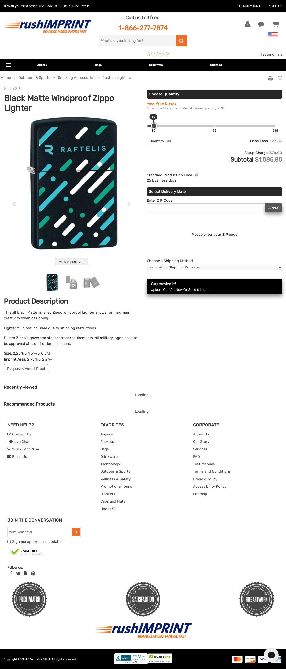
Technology (110, 464)
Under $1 (216, 65)
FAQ (196, 456)
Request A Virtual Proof (26, 368)
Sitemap (200, 494)
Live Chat (19, 441)
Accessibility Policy (209, 486)
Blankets (107, 494)
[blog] (25, 573)
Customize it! (214, 287)
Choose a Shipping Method (170, 261)
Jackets (107, 441)
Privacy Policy (205, 479)
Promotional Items (116, 486)
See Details (81, 6)
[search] (137, 40)
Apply (273, 208)
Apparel (42, 65)
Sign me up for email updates (37, 542)
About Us (201, 434)
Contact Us (19, 434)
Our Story (201, 441)
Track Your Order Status (260, 6)
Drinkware (156, 65)
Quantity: (157, 141)
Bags (98, 65)
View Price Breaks (161, 103)
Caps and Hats (112, 501)
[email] (40, 532)
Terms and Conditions (212, 471)
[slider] (154, 126)
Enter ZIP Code (159, 200)
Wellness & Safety (115, 479)
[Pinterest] (33, 573)
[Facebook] (11, 573)
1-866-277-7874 (143, 28)
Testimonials (271, 54)
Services (200, 449)
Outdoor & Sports (115, 471)
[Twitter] (18, 573)
